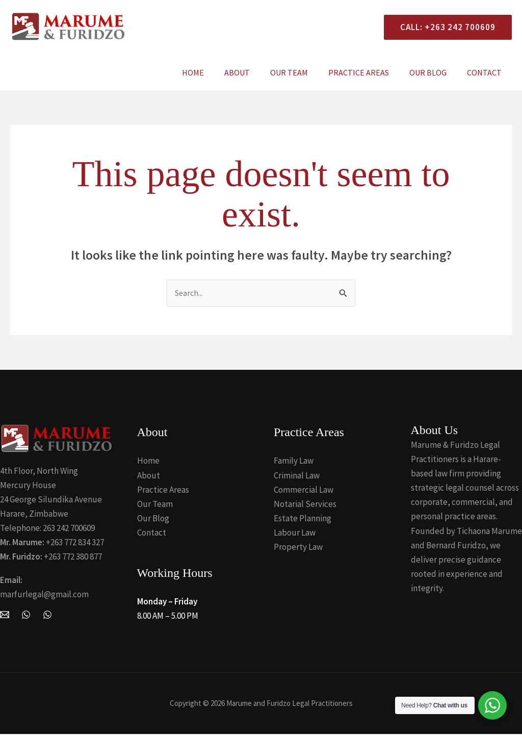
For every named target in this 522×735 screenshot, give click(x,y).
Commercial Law (303, 490)
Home (215, 72)
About (255, 72)
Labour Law (295, 533)
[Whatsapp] (47, 615)
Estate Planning (302, 518)
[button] (444, 27)
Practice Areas (368, 72)
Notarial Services (305, 504)
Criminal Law (297, 475)
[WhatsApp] (26, 615)
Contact (486, 72)
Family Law (294, 461)
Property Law (298, 547)
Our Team (303, 72)
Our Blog (434, 72)
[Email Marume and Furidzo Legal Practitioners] (4, 615)
